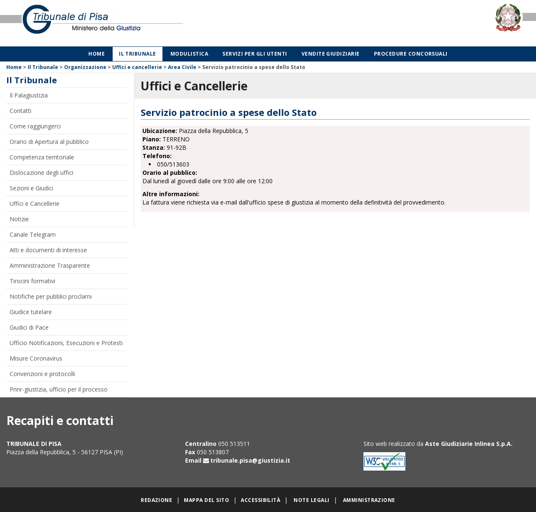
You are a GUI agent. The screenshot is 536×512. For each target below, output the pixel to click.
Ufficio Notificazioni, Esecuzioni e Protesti (66, 343)
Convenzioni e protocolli (42, 374)
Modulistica (189, 53)
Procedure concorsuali (411, 53)
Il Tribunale (137, 53)
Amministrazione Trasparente (50, 265)
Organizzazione (85, 67)
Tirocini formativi (32, 281)
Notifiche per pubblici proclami (51, 296)
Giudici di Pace (29, 327)
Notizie (19, 219)
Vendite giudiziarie (331, 53)
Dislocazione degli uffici (41, 173)
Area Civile (182, 67)
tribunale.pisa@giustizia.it (250, 460)
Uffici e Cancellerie (34, 203)
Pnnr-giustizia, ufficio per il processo (59, 389)
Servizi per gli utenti (254, 53)
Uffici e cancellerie (137, 67)
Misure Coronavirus (36, 358)
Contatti (20, 111)
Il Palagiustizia (29, 95)
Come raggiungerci (35, 126)
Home (96, 53)
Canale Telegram (33, 234)
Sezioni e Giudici (31, 188)
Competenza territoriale (42, 157)
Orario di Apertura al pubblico (49, 142)
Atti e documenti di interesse (48, 250)
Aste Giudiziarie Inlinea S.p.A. (469, 444)
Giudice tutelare (31, 312)
